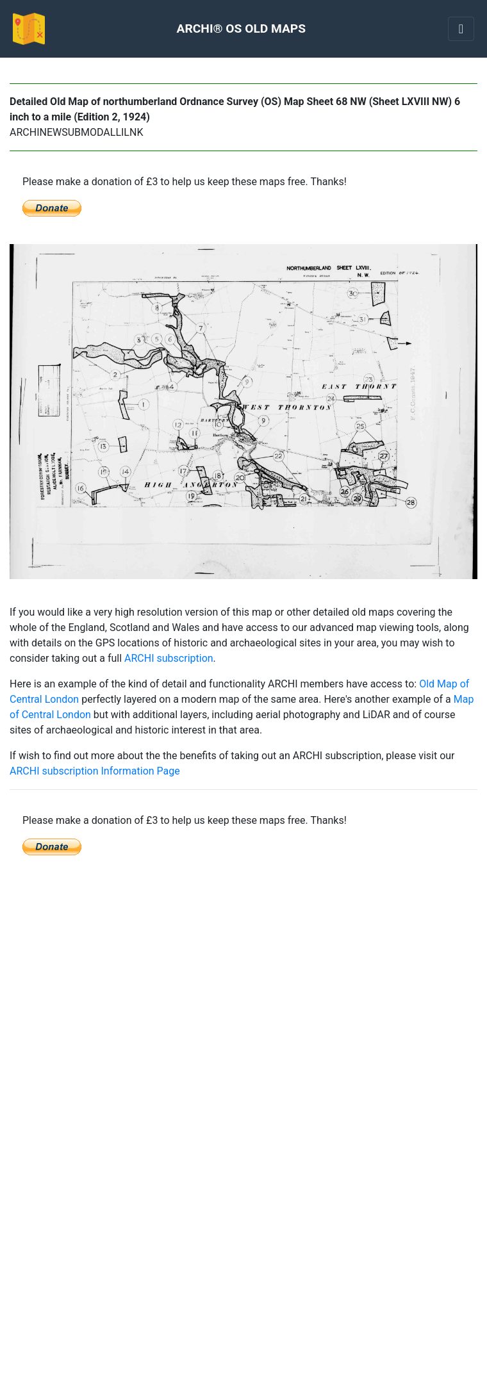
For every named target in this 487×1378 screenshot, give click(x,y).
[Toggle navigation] (461, 29)
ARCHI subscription (168, 658)
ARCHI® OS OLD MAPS (241, 28)
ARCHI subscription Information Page (95, 771)
